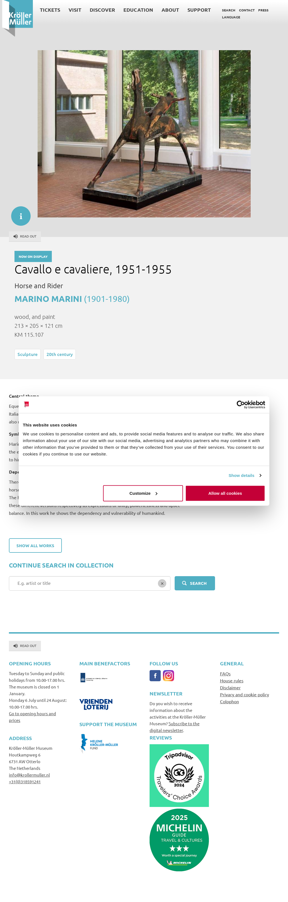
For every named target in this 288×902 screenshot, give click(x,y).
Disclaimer (230, 687)
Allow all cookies (225, 493)
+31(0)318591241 (25, 781)
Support (197, 9)
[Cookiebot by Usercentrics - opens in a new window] (240, 405)
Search (226, 10)
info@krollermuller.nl (29, 774)
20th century (60, 354)
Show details (242, 475)
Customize (143, 493)
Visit (72, 9)
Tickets (48, 9)
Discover (100, 9)
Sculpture (28, 354)
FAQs (225, 673)
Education (136, 9)
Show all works (35, 545)
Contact (244, 10)
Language (229, 17)
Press (261, 10)
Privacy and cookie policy (244, 694)
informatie (18, 213)
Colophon (229, 701)
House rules (231, 680)
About (168, 9)
